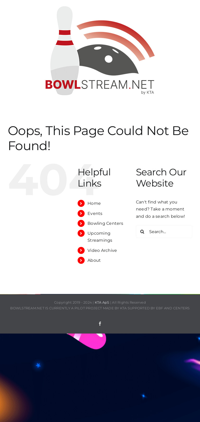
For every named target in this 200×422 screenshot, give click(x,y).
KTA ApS (102, 302)
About (94, 260)
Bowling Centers (105, 223)
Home (94, 203)
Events (95, 213)
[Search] (142, 231)
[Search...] (164, 231)
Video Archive (102, 250)
